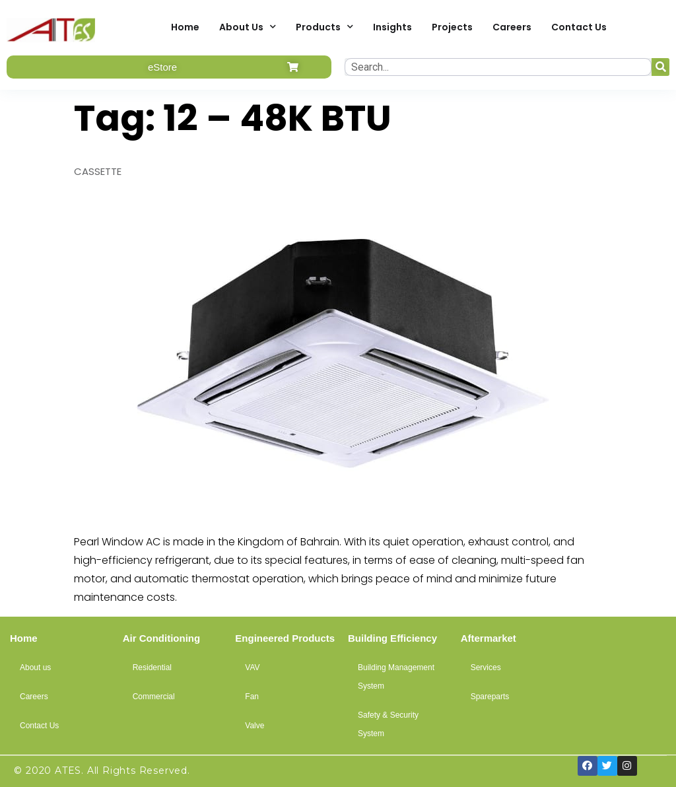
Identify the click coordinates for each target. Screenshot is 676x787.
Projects (452, 27)
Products (324, 27)
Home (185, 27)
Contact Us (579, 27)
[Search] (660, 67)
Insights (392, 27)
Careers (511, 27)
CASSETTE (97, 171)
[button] (169, 67)
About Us (247, 27)
